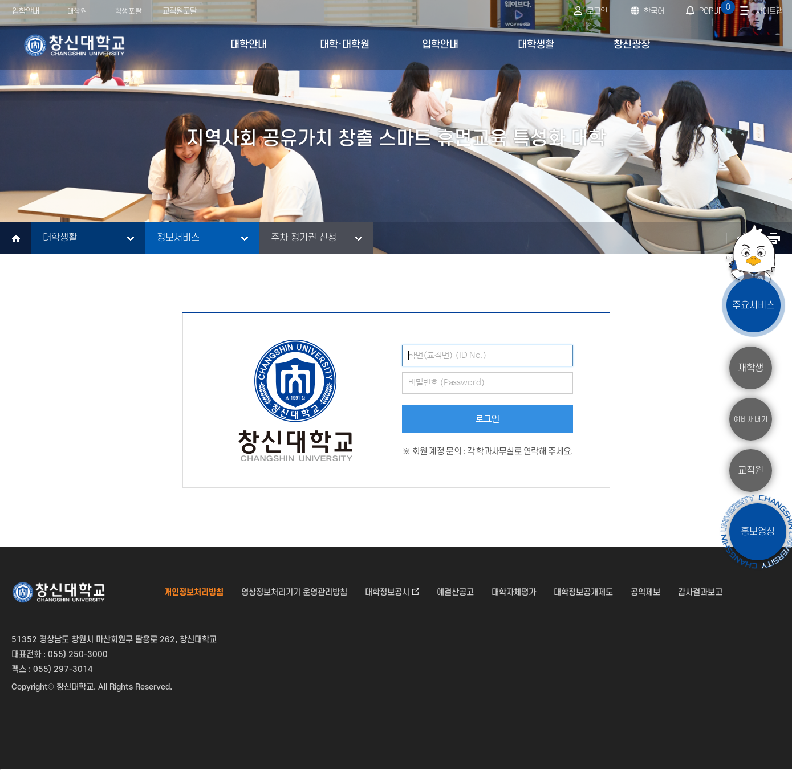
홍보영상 (758, 532)
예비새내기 (751, 419)
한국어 (654, 11)
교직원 (750, 470)
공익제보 (645, 592)
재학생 (750, 367)
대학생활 (60, 238)
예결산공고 (455, 592)
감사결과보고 (700, 592)
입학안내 (25, 11)
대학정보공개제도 (583, 592)
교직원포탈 (180, 11)
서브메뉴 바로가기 (0, 0)
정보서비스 (178, 238)
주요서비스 (753, 305)
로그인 (597, 11)
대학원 (77, 11)
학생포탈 (128, 11)
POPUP (716, 7)
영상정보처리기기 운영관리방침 (294, 592)
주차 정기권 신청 (303, 238)
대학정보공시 (387, 592)
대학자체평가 (514, 592)
